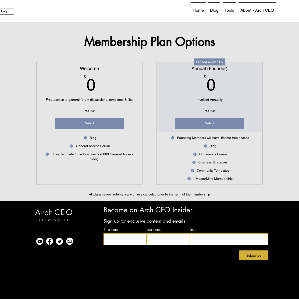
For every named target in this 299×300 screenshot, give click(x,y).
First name (111, 229)
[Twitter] (59, 241)
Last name (153, 229)
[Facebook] (49, 241)
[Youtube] (39, 241)
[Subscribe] (253, 255)
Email (193, 229)
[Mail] (69, 241)
